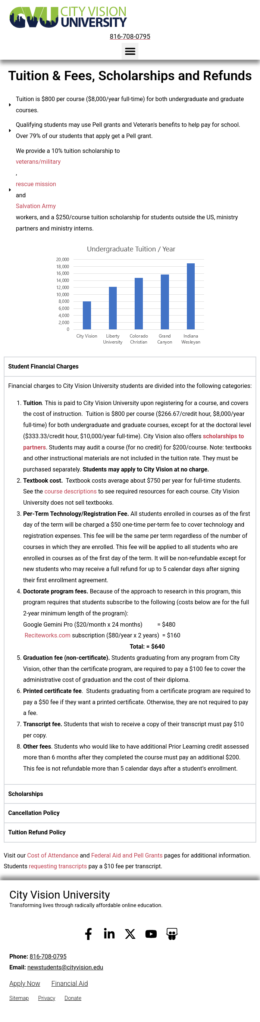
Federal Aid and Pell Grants (126, 855)
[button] (130, 51)
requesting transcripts (58, 866)
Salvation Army (36, 206)
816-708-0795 (47, 956)
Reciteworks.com (48, 635)
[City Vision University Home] (67, 17)
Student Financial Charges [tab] (43, 366)
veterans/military (38, 161)
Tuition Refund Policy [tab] (37, 832)
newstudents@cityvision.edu (65, 967)
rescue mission (36, 184)
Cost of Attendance (52, 855)
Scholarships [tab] (25, 793)
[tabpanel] (130, 580)
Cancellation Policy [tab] (34, 812)
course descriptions (70, 491)
